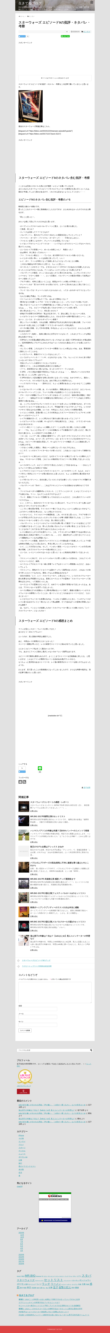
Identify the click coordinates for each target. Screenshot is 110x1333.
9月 (21, 1239)
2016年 (21, 1264)
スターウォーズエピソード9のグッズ (33, 960)
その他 (21, 1138)
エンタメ (86, 32)
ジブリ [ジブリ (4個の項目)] (79, 1276)
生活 (20, 1172)
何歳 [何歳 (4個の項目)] (79, 1284)
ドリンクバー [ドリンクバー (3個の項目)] (67, 1280)
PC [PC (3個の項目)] (42, 1276)
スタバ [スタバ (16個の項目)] (86, 1275)
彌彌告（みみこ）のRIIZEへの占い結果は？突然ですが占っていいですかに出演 (49, 1299)
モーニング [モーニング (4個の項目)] (32, 1284)
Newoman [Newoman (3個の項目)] (38, 1276)
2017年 (21, 1261)
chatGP (20, 1186)
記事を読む (34, 811)
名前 (20, 1006)
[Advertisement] (34, 57)
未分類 (21, 1169)
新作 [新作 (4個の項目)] (21, 1288)
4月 (21, 1248)
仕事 (20, 1160)
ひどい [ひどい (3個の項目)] (45, 1276)
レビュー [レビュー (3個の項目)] (63, 1284)
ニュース (22, 1154)
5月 (21, 1246)
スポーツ (22, 1148)
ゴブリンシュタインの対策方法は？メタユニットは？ (39, 1302)
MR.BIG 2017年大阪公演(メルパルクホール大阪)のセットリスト (58, 922)
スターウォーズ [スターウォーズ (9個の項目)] (26, 1280)
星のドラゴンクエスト (27, 1166)
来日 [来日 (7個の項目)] (29, 1287)
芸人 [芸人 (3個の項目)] (44, 1287)
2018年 (21, 1259)
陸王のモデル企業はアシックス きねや (47, 847)
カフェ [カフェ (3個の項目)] (57, 1276)
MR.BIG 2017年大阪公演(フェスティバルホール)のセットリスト (58, 893)
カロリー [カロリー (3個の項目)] (61, 1276)
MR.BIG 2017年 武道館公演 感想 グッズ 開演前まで (52, 879)
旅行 (20, 1163)
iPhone (21, 1135)
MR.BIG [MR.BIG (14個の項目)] (30, 1275)
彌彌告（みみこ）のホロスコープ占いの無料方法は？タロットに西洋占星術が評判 (50, 1309)
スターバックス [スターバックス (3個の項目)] (39, 1280)
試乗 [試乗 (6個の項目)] (51, 1288)
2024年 (21, 1233)
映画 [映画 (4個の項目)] (24, 1288)
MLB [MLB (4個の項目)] (22, 1276)
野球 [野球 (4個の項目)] (73, 1288)
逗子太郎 (86, 787)
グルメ (21, 1145)
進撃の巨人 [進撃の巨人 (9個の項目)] (65, 1287)
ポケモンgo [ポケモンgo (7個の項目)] (22, 1284)
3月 (21, 1251)
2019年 (21, 1257)
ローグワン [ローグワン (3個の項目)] (75, 1284)
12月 (22, 1235)
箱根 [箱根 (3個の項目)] (38, 1287)
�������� (66, 1217)
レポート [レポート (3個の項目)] (69, 1284)
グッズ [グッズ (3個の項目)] (66, 1276)
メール (21, 1014)
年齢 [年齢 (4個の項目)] (87, 1284)
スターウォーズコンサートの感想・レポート (49, 802)
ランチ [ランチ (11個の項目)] (46, 1283)
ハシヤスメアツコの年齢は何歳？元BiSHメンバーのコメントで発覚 (59, 831)
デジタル (22, 1151)
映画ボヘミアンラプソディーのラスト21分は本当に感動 (54, 907)
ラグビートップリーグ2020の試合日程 (34, 966)
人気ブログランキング (24, 1086)
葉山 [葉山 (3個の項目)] (47, 1287)
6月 (21, 1244)
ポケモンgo (23, 1157)
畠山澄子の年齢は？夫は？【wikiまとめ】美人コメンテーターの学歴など (47, 1110)
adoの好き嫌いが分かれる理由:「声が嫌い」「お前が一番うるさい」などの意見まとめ (52, 1105)
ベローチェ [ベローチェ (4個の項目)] (75, 1280)
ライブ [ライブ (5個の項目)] (38, 1284)
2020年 (21, 1255)
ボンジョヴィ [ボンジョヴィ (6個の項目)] (85, 1280)
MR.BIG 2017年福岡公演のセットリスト (47, 816)
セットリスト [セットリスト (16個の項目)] (53, 1280)
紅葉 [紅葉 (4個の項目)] (41, 1288)
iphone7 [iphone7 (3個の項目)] (19, 1276)
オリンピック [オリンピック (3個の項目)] (51, 1276)
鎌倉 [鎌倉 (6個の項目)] (77, 1288)
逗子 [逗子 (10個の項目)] (55, 1287)
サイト (21, 1022)
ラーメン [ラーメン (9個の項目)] (56, 1284)
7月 (21, 1242)
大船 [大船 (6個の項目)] (84, 1284)
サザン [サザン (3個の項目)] (74, 1276)
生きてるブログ (30, 3)
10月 (22, 1237)
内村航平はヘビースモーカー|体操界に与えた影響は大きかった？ (44, 1312)
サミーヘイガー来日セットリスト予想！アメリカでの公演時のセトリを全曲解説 (49, 1306)
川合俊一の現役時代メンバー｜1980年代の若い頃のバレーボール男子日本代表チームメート (54, 1315)
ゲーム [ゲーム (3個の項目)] (70, 1276)
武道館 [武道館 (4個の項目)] (34, 1288)
